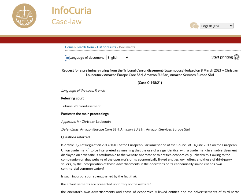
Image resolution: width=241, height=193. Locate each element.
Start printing (222, 57)
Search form (85, 47)
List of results (106, 47)
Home (69, 47)
